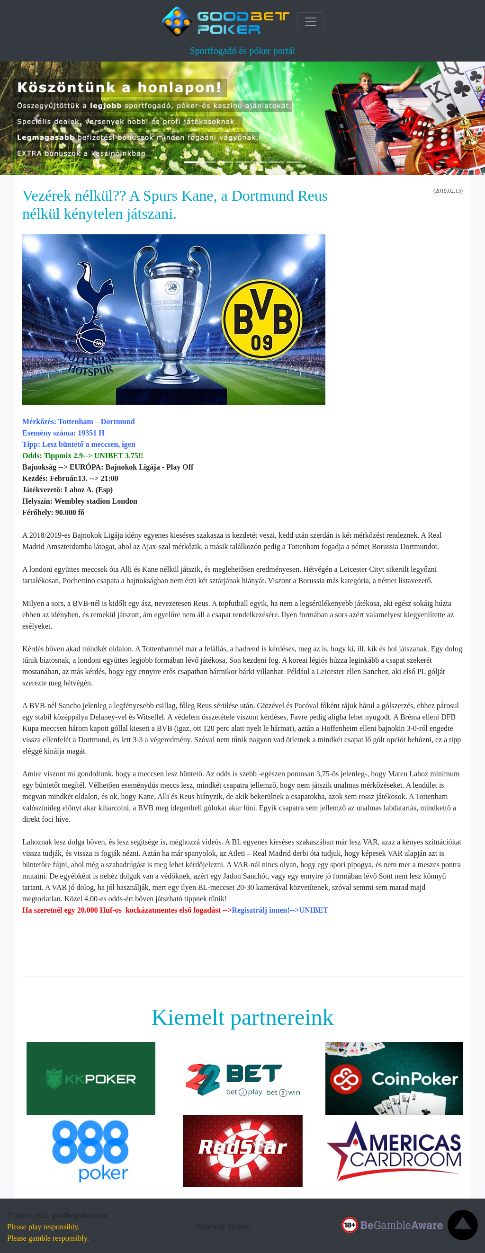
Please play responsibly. (43, 1227)
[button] (36, 118)
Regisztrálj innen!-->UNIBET (280, 910)
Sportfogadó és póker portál (243, 50)
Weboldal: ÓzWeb (223, 1227)
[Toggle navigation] (310, 21)
